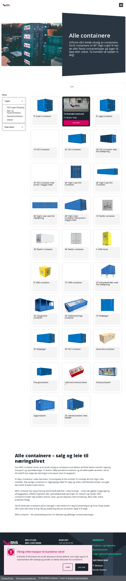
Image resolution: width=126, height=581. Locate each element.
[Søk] (96, 86)
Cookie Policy (7, 578)
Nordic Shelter (100, 569)
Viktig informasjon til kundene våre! (40, 551)
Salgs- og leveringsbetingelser (107, 554)
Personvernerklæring (26, 578)
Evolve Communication (78, 578)
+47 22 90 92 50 (66, 543)
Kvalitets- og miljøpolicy (104, 545)
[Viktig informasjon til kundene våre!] (11, 552)
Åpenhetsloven (100, 549)
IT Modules (98, 565)
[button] (121, 5)
